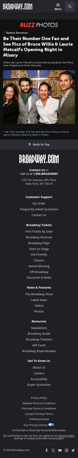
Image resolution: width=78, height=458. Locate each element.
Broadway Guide (39, 334)
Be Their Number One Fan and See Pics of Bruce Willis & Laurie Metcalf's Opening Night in (36, 133)
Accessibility (39, 379)
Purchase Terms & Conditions (39, 408)
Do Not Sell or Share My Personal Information (39, 430)
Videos (39, 305)
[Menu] (58, 7)
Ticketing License (39, 419)
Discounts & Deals (39, 277)
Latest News (39, 300)
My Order (38, 203)
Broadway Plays (39, 243)
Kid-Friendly (39, 254)
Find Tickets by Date (39, 231)
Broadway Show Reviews (39, 351)
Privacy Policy (39, 398)
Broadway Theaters (39, 339)
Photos (39, 311)
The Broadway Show (39, 294)
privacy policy (66, 435)
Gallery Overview (15, 32)
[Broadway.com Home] (17, 6)
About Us (39, 367)
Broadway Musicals (39, 237)
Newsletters (39, 328)
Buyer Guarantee (39, 385)
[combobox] (68, 6)
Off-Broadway (39, 272)
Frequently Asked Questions (39, 209)
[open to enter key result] (70, 6)
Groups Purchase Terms (39, 414)
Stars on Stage (39, 249)
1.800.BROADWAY (45, 174)
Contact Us (37, 170)
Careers (39, 373)
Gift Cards (39, 345)
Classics (39, 260)
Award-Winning (39, 266)
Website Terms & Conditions (38, 403)
